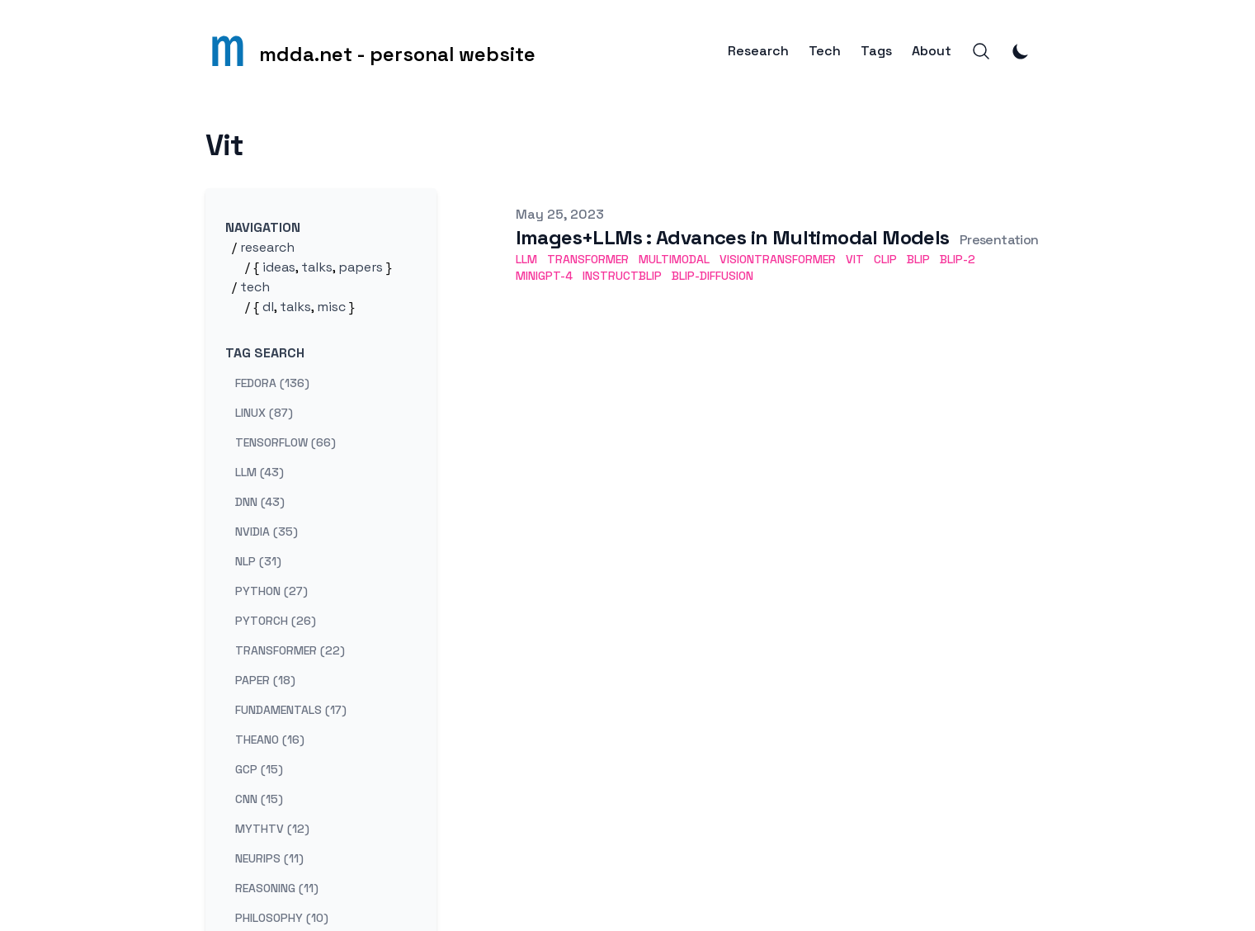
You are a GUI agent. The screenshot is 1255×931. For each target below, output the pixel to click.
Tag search (264, 353)
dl (268, 306)
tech (255, 286)
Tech (825, 51)
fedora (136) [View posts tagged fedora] (272, 383)
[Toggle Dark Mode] (1021, 51)
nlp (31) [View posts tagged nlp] (258, 561)
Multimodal (674, 259)
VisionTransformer (778, 259)
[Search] (981, 51)
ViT (855, 259)
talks (317, 267)
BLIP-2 (957, 259)
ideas (278, 267)
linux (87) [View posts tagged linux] (264, 412)
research (267, 247)
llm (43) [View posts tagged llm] (259, 472)
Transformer (588, 259)
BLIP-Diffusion (712, 275)
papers (360, 267)
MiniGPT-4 (544, 275)
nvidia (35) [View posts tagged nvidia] (266, 531)
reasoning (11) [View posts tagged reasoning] (276, 888)
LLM (526, 259)
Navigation (262, 227)
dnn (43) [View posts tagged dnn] (260, 501)
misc (331, 306)
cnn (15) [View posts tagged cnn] (259, 799)
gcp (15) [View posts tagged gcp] (259, 769)
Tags (876, 51)
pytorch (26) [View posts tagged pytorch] (275, 620)
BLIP (918, 259)
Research (758, 51)
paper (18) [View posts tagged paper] (265, 680)
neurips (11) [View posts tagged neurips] (269, 858)
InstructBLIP (622, 275)
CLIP (885, 259)
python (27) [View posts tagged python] (271, 591)
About (931, 51)
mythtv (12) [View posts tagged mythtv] (272, 828)
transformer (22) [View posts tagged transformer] (290, 650)
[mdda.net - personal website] (370, 51)
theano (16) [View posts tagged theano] (269, 739)
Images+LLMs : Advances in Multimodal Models (733, 237)
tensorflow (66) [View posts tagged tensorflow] (285, 442)
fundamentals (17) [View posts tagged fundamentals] (291, 709)
